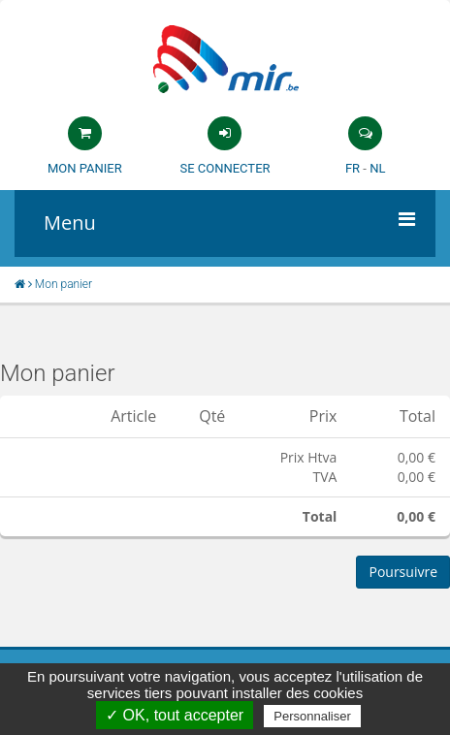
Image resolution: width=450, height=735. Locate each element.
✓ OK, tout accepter (174, 715)
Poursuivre (403, 571)
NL (377, 168)
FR (352, 168)
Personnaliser (312, 716)
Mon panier (85, 168)
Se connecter (224, 168)
